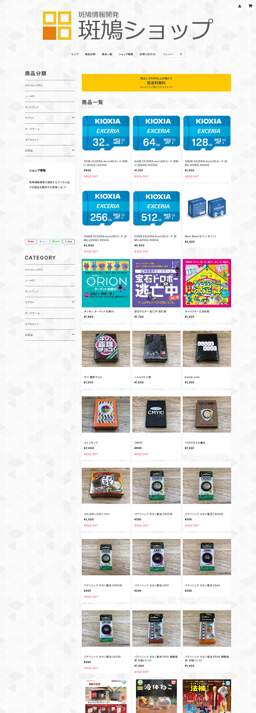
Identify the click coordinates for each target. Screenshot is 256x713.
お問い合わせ (147, 54)
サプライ (29, 118)
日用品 (29, 150)
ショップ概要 (126, 54)
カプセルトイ (32, 139)
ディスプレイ (32, 107)
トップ (74, 54)
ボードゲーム (32, 128)
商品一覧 (107, 54)
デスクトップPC (33, 85)
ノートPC (30, 96)
